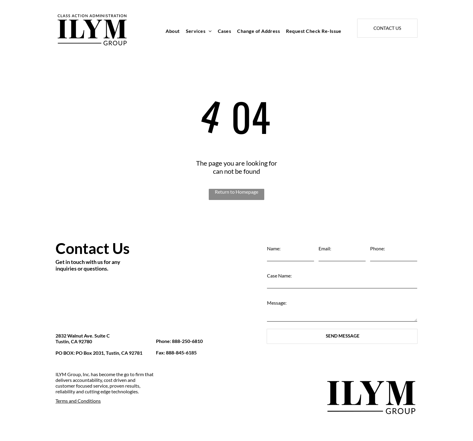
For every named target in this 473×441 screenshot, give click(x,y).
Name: (274, 248)
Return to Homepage (236, 192)
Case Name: (279, 275)
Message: (277, 303)
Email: (325, 248)
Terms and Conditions (78, 401)
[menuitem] (173, 31)
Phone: (377, 248)
